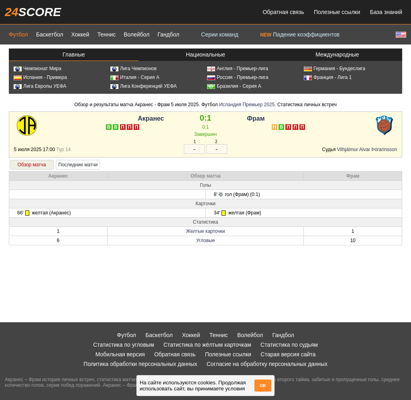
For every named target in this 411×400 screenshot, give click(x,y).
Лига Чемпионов (133, 68)
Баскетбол (49, 34)
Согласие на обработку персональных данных (267, 364)
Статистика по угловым (123, 344)
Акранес (151, 118)
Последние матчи (78, 165)
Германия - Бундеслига (334, 68)
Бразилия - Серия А (234, 86)
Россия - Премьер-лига (237, 77)
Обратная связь (283, 12)
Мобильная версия (120, 354)
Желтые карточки (205, 231)
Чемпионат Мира (37, 68)
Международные (337, 54)
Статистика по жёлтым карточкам (207, 344)
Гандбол (168, 34)
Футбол (18, 34)
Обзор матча (31, 165)
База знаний (386, 12)
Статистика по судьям (289, 344)
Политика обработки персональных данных (140, 364)
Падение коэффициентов (300, 34)
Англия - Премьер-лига (237, 68)
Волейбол (136, 34)
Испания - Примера (40, 77)
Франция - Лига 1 (328, 77)
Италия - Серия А (134, 77)
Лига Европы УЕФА (40, 86)
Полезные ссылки (337, 12)
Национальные (205, 54)
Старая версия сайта (287, 354)
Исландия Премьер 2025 (247, 104)
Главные (74, 54)
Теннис (106, 34)
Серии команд (219, 34)
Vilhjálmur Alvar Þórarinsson (368, 149)
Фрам (256, 118)
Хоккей (80, 34)
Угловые (205, 240)
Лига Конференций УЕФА (143, 86)
